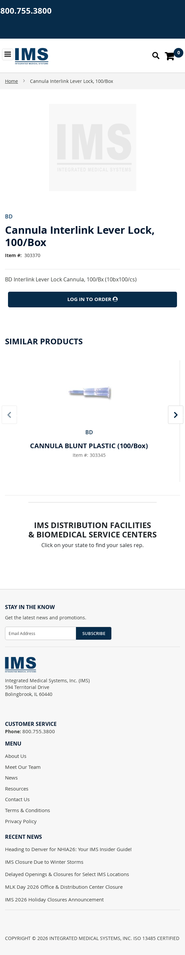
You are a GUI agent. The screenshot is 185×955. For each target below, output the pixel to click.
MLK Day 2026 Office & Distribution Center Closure (64, 886)
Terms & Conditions (27, 810)
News (11, 777)
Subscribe (93, 633)
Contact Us (17, 799)
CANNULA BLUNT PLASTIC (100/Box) (89, 445)
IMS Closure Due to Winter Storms (44, 861)
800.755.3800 (26, 10)
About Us (15, 756)
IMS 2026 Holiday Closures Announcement (54, 899)
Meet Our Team (23, 767)
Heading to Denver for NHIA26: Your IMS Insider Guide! (68, 849)
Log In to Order (92, 299)
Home (11, 81)
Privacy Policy (21, 821)
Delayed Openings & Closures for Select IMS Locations (67, 874)
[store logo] (31, 56)
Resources (16, 788)
